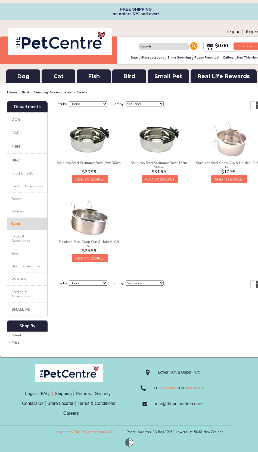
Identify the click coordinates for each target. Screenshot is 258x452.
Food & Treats (22, 173)
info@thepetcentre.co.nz (179, 403)
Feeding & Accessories (20, 294)
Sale (134, 58)
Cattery (228, 58)
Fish (94, 76)
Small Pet (168, 76)
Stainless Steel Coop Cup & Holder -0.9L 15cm (89, 244)
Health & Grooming (26, 266)
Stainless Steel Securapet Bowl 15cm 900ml (159, 165)
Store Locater (61, 403)
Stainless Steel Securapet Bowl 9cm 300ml (89, 163)
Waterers (17, 211)
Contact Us (33, 403)
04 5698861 (168, 388)
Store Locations (152, 58)
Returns (83, 393)
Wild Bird (18, 279)
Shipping (63, 393)
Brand (16, 335)
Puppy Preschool (206, 58)
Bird (129, 76)
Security (103, 393)
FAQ (46, 393)
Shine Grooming (179, 58)
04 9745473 (194, 388)
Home (12, 92)
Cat (59, 76)
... (252, 105)
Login (31, 393)
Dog (23, 76)
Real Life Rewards (223, 76)
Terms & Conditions (98, 403)
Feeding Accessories (53, 92)
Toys (15, 253)
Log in (233, 32)
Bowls (82, 92)
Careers (70, 413)
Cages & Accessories (20, 238)
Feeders (16, 199)
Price (15, 342)
